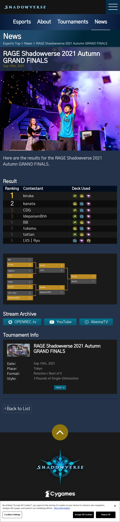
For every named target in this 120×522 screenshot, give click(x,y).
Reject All (105, 516)
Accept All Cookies (83, 516)
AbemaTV (99, 322)
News (101, 22)
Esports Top (11, 43)
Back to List (18, 409)
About (44, 22)
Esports (22, 22)
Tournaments (72, 22)
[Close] (115, 507)
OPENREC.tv (25, 322)
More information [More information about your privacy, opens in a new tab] (62, 510)
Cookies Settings (12, 516)
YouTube (64, 322)
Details (59, 388)
